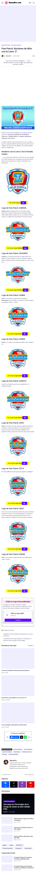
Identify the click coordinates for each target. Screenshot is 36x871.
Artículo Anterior (7, 774)
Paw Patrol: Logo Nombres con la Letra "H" (14, 697)
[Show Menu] (2, 2)
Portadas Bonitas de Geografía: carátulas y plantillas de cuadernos (24, 867)
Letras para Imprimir (16, 45)
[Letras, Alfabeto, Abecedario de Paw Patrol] (18, 713)
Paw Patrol (4, 754)
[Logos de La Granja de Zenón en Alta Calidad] (7, 829)
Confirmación (28, 848)
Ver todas (30, 645)
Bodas (11, 845)
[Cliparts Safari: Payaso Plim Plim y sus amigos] (7, 820)
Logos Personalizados (7, 751)
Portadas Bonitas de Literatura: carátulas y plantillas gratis (23, 858)
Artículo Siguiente (29, 774)
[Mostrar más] (28, 737)
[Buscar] (33, 2)
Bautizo (5, 845)
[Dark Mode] (30, 2)
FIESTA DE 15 (19, 845)
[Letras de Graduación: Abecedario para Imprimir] (18, 658)
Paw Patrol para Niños (13, 754)
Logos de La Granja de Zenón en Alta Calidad (23, 828)
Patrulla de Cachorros (26, 751)
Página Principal (6, 45)
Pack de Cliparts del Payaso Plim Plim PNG (23, 837)
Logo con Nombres (28, 749)
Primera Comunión (7, 848)
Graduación (19, 848)
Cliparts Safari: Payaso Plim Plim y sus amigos (24, 819)
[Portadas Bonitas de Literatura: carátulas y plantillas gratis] (7, 859)
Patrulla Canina (17, 751)
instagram (24, 132)
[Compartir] (32, 55)
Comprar (18, 620)
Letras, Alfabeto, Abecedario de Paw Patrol (14, 725)
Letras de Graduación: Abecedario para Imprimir (15, 670)
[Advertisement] (18, 24)
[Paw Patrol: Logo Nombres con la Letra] (18, 685)
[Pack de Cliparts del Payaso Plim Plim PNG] (7, 838)
